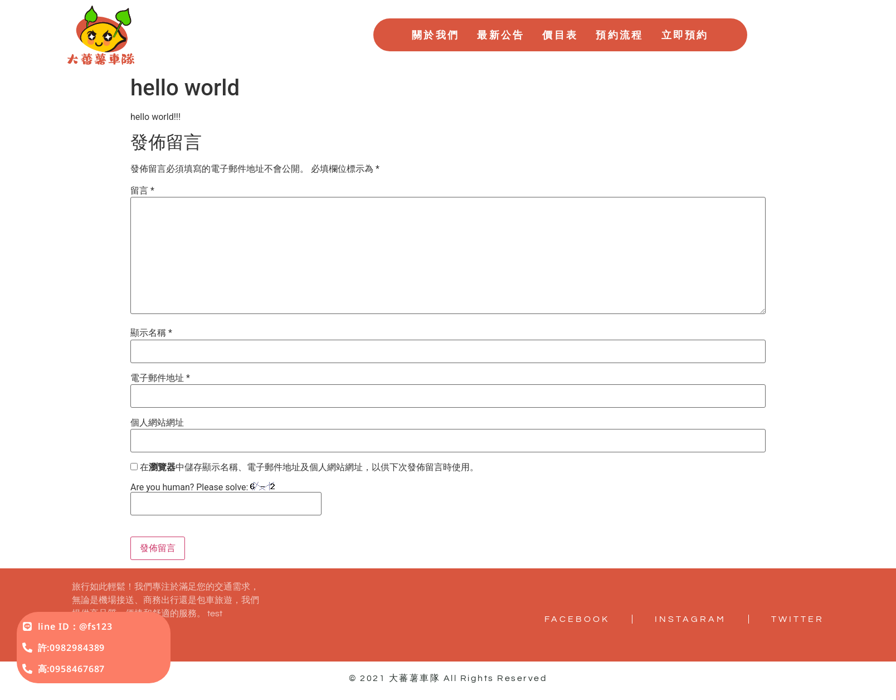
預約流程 (619, 34)
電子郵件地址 (160, 378)
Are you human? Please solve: (226, 498)
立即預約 (685, 34)
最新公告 (500, 34)
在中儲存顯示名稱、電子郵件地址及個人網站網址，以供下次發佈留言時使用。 (309, 467)
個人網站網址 (157, 422)
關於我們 (435, 34)
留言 (142, 190)
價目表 (560, 34)
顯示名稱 (151, 333)
